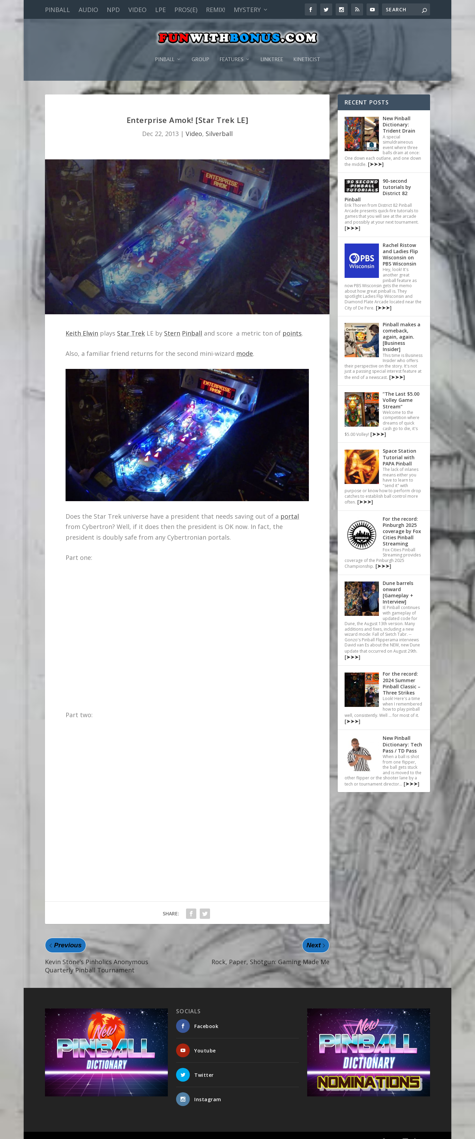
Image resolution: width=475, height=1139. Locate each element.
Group (200, 49)
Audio (88, 9)
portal (289, 506)
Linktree (271, 49)
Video (137, 9)
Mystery (247, 9)
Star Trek (131, 323)
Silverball (219, 123)
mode (244, 343)
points (292, 323)
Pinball (57, 9)
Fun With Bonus (81, 1131)
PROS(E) (185, 9)
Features (231, 49)
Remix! (215, 9)
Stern (172, 323)
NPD (113, 9)
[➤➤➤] (375, 153)
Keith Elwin (82, 323)
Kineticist (306, 49)
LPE (160, 9)
